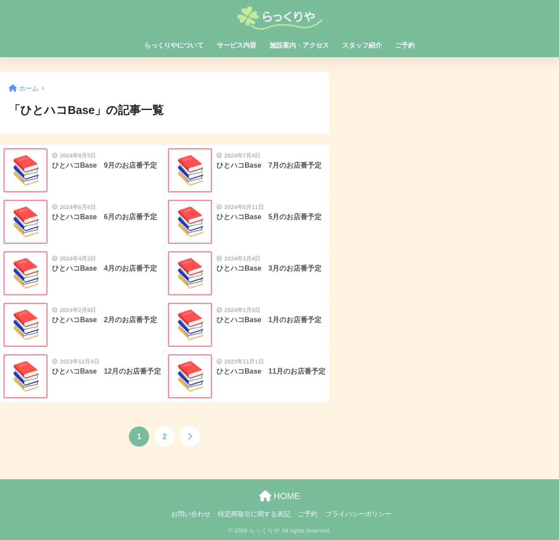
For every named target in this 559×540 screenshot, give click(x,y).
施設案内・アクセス (299, 45)
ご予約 (405, 45)
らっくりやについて (174, 45)
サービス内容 (236, 45)
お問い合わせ (191, 514)
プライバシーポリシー (358, 514)
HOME (279, 496)
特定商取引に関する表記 (254, 514)
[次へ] (190, 436)
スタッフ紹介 (362, 45)
